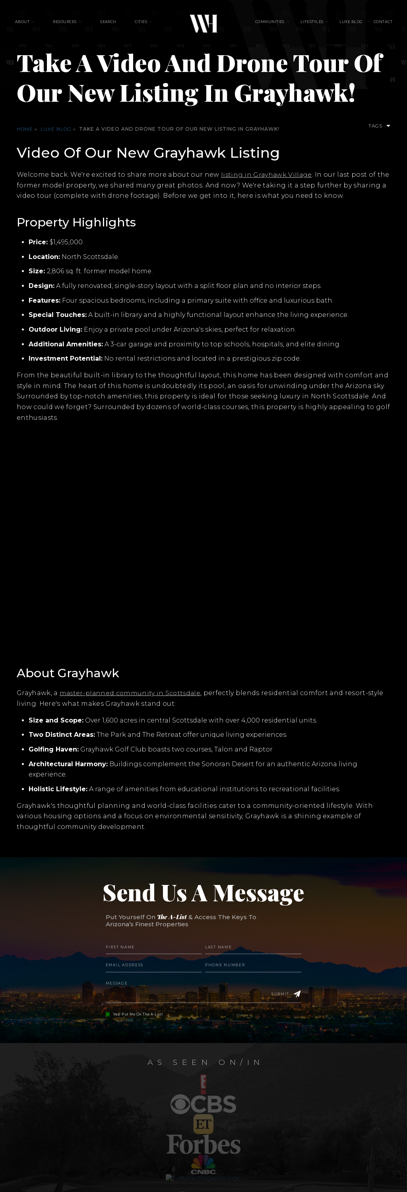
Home (25, 129)
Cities (141, 24)
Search (112, 24)
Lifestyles (308, 24)
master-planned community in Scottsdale (132, 693)
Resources (72, 24)
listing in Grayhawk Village (267, 174)
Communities (270, 24)
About (33, 24)
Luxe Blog (343, 24)
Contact (372, 24)
